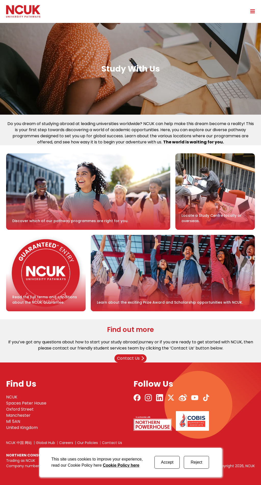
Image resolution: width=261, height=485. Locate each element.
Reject (196, 462)
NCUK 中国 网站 (19, 442)
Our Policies (87, 442)
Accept (167, 462)
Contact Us (112, 442)
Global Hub (45, 442)
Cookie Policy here (121, 465)
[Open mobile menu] (251, 11)
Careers (66, 442)
